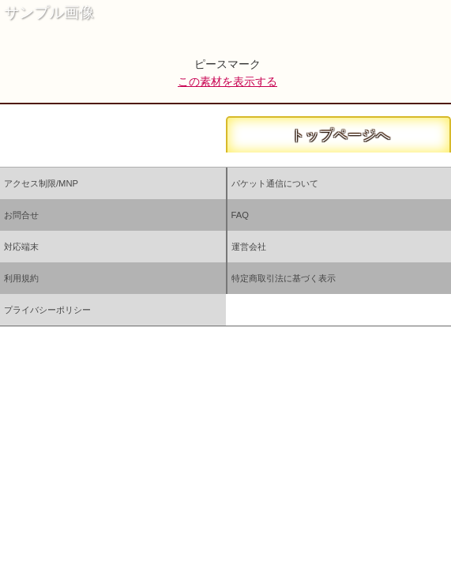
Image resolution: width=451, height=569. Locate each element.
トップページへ (338, 135)
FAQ (240, 215)
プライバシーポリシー (47, 310)
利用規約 (21, 278)
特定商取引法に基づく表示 (283, 278)
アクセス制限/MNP (41, 183)
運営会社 (248, 246)
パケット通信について (274, 183)
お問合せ (21, 215)
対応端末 (21, 246)
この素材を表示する (227, 81)
